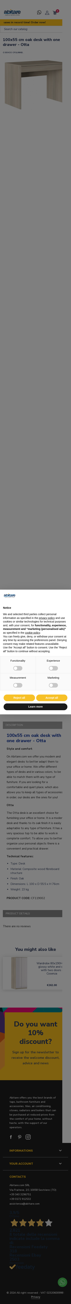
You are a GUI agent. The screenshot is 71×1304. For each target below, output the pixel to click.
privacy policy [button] (47, 617)
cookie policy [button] (32, 632)
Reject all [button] (19, 697)
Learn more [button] (35, 706)
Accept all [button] (51, 697)
